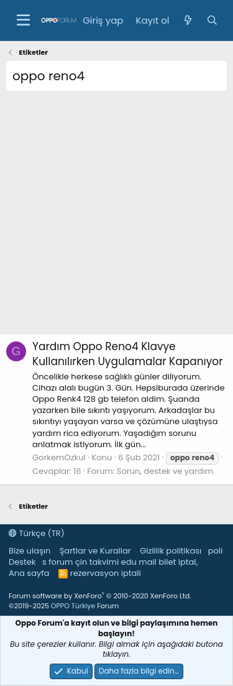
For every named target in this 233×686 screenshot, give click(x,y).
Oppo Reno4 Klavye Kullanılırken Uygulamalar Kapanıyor (127, 354)
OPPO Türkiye (73, 606)
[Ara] (212, 20)
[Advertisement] (116, 216)
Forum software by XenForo (100, 596)
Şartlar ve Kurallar (95, 551)
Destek (22, 562)
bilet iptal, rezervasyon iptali (134, 567)
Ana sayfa (29, 573)
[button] (23, 20)
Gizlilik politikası (170, 551)
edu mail (139, 562)
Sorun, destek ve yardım (165, 471)
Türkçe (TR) (37, 533)
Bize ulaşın (29, 551)
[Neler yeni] (187, 20)
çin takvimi (97, 562)
